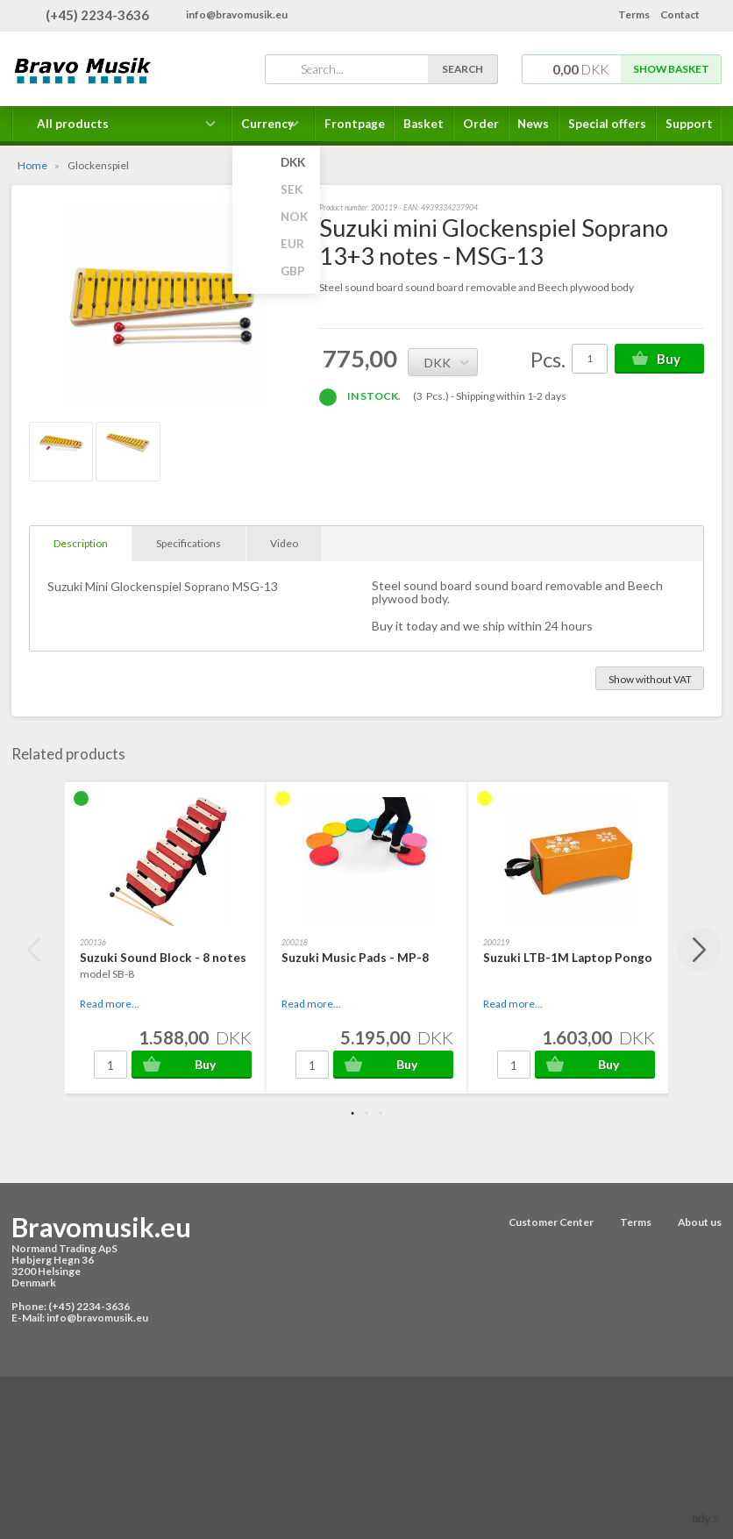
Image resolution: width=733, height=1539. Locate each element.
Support (689, 124)
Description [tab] (80, 543)
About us (700, 1222)
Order (481, 124)
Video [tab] (284, 543)
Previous (33, 949)
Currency (273, 129)
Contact (680, 14)
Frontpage (354, 124)
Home (32, 165)
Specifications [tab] (188, 543)
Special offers (607, 124)
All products (73, 124)
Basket (423, 124)
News (533, 124)
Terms (634, 14)
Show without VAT (650, 679)
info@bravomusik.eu (237, 14)
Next (699, 949)
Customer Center (551, 1222)
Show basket (671, 68)
